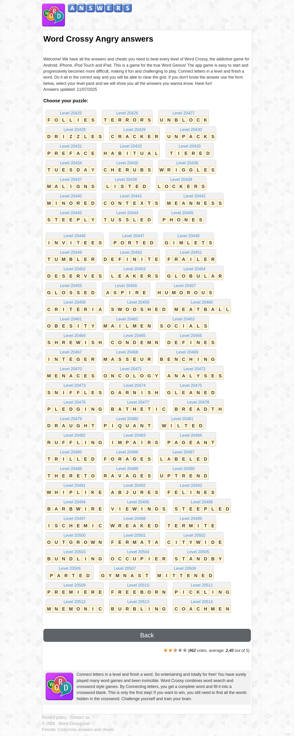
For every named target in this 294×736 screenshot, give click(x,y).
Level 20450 (131, 256)
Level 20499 (191, 522)
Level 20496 (202, 506)
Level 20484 (191, 439)
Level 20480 (127, 423)
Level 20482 (74, 439)
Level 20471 (131, 373)
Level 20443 (71, 217)
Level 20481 (182, 423)
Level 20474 (135, 389)
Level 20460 (202, 306)
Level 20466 (191, 339)
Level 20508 (185, 572)
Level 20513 (138, 606)
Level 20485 (71, 456)
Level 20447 (133, 240)
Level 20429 (135, 133)
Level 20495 (138, 506)
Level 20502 (194, 539)
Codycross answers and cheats (86, 729)
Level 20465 (135, 339)
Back (147, 635)
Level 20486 (127, 456)
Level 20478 (198, 406)
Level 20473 (74, 389)
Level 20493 (191, 489)
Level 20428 (74, 133)
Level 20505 (198, 556)
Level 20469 (187, 356)
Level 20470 (71, 373)
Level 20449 (71, 256)
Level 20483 (135, 439)
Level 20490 (183, 472)
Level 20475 (191, 389)
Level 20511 (202, 589)
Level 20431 (71, 150)
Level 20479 (71, 423)
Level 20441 (131, 200)
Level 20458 (74, 306)
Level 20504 (138, 556)
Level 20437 (71, 183)
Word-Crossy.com (74, 723)
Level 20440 (71, 200)
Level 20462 (127, 323)
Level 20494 (74, 506)
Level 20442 (194, 200)
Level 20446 (74, 240)
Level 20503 (74, 556)
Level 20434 (71, 167)
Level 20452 (74, 273)
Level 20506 (70, 572)
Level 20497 (74, 522)
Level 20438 (126, 183)
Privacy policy (54, 717)
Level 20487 (183, 456)
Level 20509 (74, 589)
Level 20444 (127, 217)
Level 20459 (138, 306)
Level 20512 (74, 606)
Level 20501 (135, 539)
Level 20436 (187, 167)
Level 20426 (127, 117)
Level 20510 (138, 589)
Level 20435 (127, 167)
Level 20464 (74, 339)
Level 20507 (125, 572)
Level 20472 (194, 373)
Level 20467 (71, 356)
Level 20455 (71, 290)
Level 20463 (183, 323)
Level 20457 (185, 290)
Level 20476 (74, 406)
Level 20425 (71, 117)
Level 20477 (138, 406)
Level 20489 (127, 472)
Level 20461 (71, 323)
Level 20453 (135, 273)
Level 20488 (71, 472)
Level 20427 (183, 117)
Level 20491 (74, 489)
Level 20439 (181, 183)
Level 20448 (189, 240)
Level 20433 (190, 150)
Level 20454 (194, 273)
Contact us (80, 717)
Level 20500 (74, 539)
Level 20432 (131, 150)
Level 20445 (182, 217)
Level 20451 (191, 256)
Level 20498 (135, 522)
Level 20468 (127, 356)
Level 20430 (191, 133)
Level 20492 (135, 489)
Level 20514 (202, 606)
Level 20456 (126, 290)
